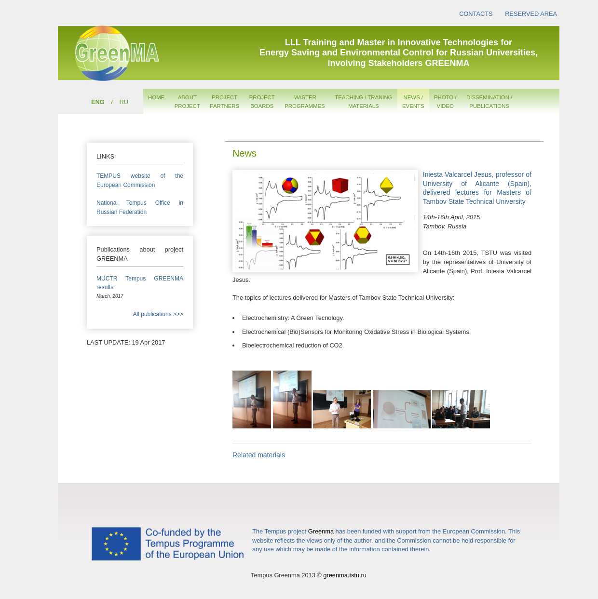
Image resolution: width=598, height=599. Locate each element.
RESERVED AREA (531, 13)
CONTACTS (475, 13)
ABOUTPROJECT (187, 101)
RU (123, 102)
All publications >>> (158, 314)
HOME (156, 97)
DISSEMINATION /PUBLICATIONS (489, 101)
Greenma (321, 531)
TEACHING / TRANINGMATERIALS (363, 101)
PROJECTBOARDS (262, 101)
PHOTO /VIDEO (445, 101)
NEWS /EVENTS (413, 101)
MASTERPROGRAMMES (305, 101)
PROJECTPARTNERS (224, 101)
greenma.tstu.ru (345, 575)
